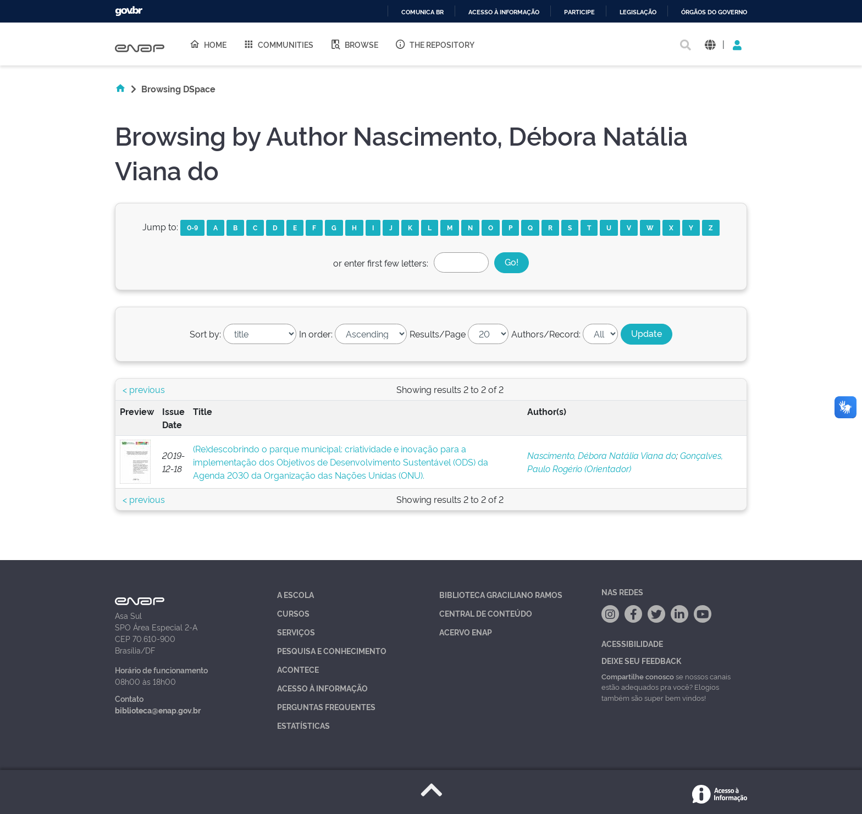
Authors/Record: (546, 334)
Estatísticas (303, 725)
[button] (710, 44)
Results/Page (438, 334)
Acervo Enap (465, 632)
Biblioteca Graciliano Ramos (500, 594)
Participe (579, 12)
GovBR (128, 11)
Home (207, 44)
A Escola (295, 594)
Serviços (296, 632)
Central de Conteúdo (485, 613)
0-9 (192, 227)
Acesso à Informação (322, 688)
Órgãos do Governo (714, 12)
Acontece (298, 669)
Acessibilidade (632, 643)
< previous (144, 389)
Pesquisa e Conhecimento (331, 650)
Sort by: (205, 334)
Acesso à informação (503, 12)
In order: (316, 334)
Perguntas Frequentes (326, 706)
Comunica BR (422, 12)
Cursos (293, 613)
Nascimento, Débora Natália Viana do (601, 455)
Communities (278, 44)
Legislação (638, 12)
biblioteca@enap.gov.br (158, 710)
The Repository (434, 44)
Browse (354, 44)
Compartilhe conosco (637, 676)
